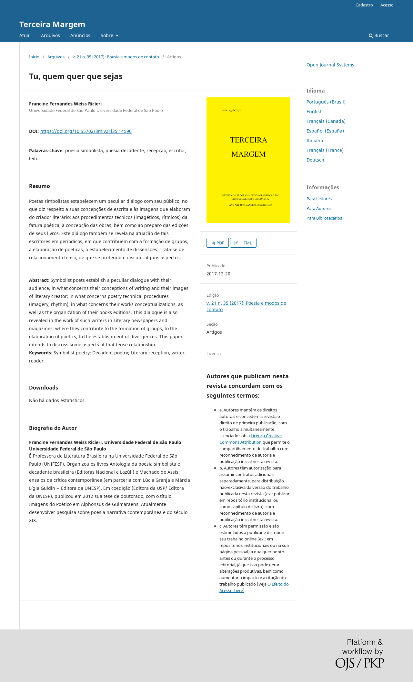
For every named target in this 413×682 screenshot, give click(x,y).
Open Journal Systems (330, 65)
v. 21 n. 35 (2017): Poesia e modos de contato (116, 57)
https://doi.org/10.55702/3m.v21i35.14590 (86, 131)
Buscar (379, 35)
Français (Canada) (326, 121)
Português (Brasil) (326, 102)
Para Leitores (319, 199)
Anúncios (80, 35)
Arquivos (50, 35)
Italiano (315, 140)
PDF (220, 243)
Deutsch (315, 160)
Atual (25, 35)
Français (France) (325, 150)
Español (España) (325, 131)
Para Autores (319, 208)
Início (34, 57)
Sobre (108, 35)
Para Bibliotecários (324, 218)
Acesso (387, 5)
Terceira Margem (52, 24)
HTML (245, 243)
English (315, 111)
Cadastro (364, 5)
